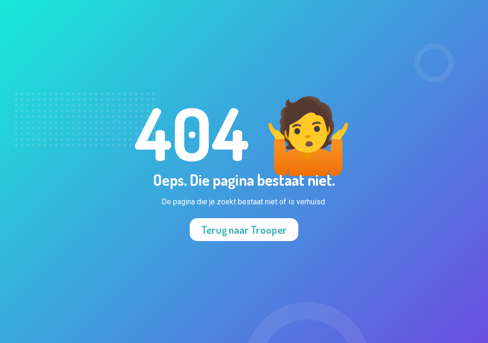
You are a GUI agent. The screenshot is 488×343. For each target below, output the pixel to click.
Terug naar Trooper (244, 229)
